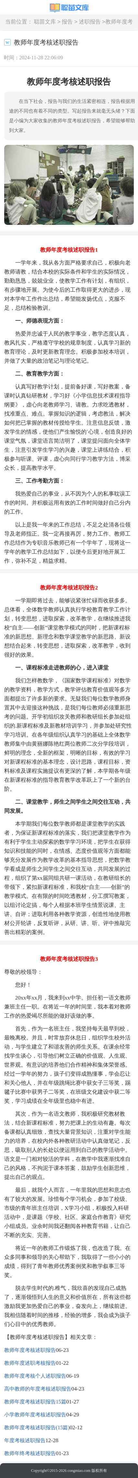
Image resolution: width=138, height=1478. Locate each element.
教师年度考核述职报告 (30, 1350)
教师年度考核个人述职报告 (35, 1376)
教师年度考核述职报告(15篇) (37, 1427)
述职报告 (90, 22)
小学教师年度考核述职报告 (35, 1414)
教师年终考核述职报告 (30, 1453)
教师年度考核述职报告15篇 (35, 1401)
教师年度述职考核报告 (30, 1363)
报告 (67, 22)
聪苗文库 (45, 22)
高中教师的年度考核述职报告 (37, 1389)
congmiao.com (79, 1470)
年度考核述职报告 (25, 1440)
